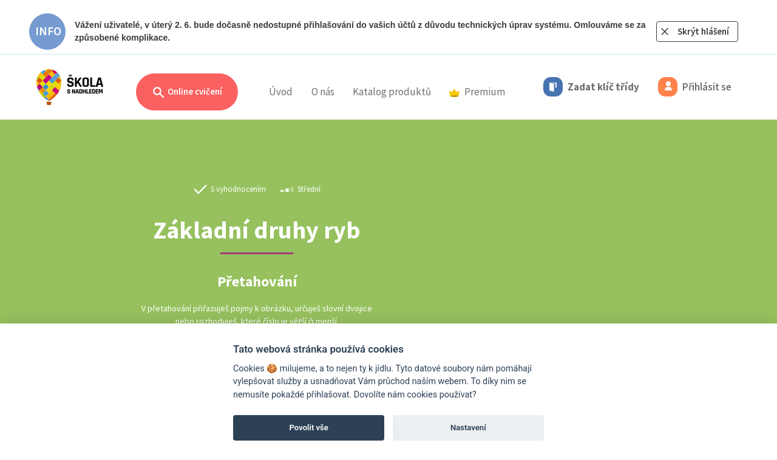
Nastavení (468, 427)
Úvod (281, 91)
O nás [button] (322, 91)
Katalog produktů (392, 91)
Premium (477, 91)
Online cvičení (187, 93)
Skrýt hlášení (703, 31)
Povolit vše (309, 427)
